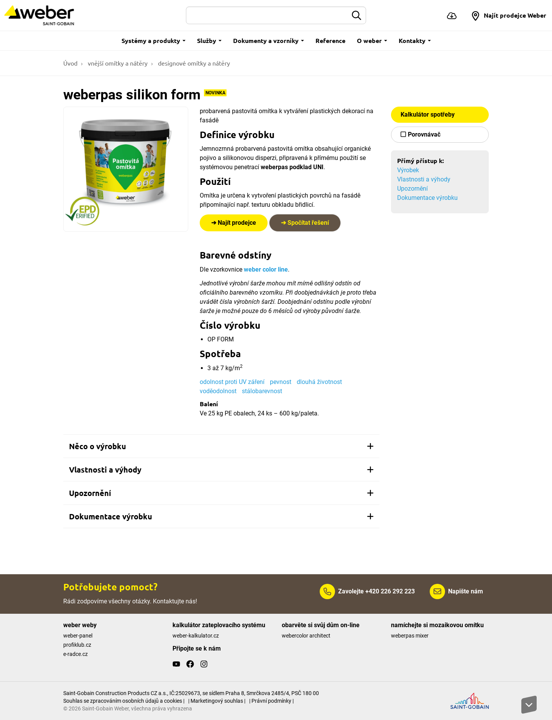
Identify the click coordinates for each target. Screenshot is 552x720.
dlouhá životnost (319, 382)
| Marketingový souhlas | (216, 701)
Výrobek (408, 170)
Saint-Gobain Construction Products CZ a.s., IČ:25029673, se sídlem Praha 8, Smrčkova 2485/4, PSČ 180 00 (191, 693)
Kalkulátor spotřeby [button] (428, 114)
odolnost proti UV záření (232, 382)
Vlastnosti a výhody (423, 179)
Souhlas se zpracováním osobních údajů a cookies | (123, 701)
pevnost (280, 382)
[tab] (221, 446)
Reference (330, 40)
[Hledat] (267, 15)
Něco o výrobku (221, 446)
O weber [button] (372, 40)
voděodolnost (218, 391)
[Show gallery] (126, 169)
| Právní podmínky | (271, 701)
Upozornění (412, 188)
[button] (508, 15)
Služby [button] (209, 40)
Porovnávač (424, 134)
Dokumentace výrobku (427, 197)
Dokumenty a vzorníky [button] (268, 40)
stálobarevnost (262, 391)
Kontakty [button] (415, 40)
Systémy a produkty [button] (154, 40)
